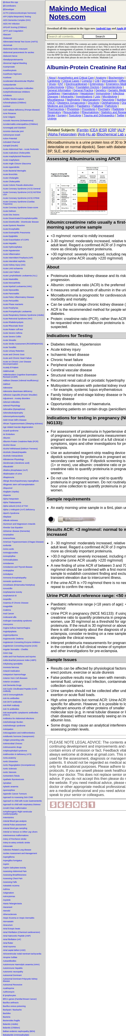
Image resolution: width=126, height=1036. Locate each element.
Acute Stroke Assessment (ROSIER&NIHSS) (23, 344)
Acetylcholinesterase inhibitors (16, 92)
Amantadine (8, 535)
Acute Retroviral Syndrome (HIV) (17, 319)
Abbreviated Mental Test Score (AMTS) (20, 42)
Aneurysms (8, 624)
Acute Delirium (9, 211)
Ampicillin (7, 599)
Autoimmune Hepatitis (13, 968)
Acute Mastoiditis (10, 279)
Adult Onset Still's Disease (14, 420)
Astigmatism (8, 893)
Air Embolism (9, 434)
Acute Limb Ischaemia (13, 268)
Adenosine (8, 388)
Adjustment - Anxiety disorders (16, 398)
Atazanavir (8, 907)
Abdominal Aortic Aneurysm (15, 49)
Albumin (6, 438)
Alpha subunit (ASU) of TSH (15, 506)
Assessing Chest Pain (13, 878)
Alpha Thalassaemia (12, 502)
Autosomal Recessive (12, 985)
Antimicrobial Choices (12, 743)
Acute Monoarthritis (11, 283)
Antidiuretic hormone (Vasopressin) (18, 736)
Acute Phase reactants (13, 304)
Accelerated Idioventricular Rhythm (18, 81)
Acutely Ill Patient (10, 367)
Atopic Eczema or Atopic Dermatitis (18, 918)
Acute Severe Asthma (12, 333)
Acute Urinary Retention (13, 351)
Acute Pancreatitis (11, 293)
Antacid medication (11, 671)
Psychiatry (104, 109)
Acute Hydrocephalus (12, 247)
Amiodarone (8, 563)
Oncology (93, 102)
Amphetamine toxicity (12, 592)
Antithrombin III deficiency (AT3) (17, 754)
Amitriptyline (8, 570)
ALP (121, 130)
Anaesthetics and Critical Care (76, 77)
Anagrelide (8, 606)
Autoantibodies (9, 961)
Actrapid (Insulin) (10, 146)
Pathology (111, 106)
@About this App (10, 2)
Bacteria (6, 1017)
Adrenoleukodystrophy (13, 413)
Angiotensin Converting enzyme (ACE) (20, 646)
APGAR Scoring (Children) (15, 27)
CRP (113, 130)
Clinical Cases (70, 80)
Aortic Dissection (10, 761)
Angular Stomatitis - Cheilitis (15, 649)
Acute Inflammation (11, 254)
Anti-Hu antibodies (11, 698)
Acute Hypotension (11, 250)
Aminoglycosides (10, 553)
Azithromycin (9, 992)
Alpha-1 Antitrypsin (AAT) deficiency (19, 509)
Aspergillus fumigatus (12, 860)
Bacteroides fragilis (11, 1020)
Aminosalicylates (10, 560)
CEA (94, 130)
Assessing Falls (10, 882)
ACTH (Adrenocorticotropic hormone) (19, 13)
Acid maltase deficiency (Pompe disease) (21, 110)
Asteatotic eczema (11, 886)
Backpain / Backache (12, 1010)
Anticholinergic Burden (13, 722)
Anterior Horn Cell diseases (15, 678)
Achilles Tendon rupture (13, 99)
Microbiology (109, 96)
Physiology (73, 109)
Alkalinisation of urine (12, 474)
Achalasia (7, 95)
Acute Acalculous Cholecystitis (16, 153)
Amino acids (8, 549)
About (52, 77)
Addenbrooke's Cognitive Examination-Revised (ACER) (20, 376)
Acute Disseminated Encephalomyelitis (20, 218)
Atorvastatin (8, 921)
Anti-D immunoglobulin (13, 695)
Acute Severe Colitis (12, 336)
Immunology (103, 93)
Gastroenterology (112, 87)
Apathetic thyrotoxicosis (13, 779)
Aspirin (6, 864)
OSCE (51, 102)
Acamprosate (9, 67)
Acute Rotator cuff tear (13, 329)
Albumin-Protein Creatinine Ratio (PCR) (20, 441)
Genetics (100, 90)
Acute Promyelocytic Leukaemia (17, 311)
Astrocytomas (9, 896)
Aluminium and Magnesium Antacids (19, 524)
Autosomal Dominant (12, 975)
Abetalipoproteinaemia (13, 59)
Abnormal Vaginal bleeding (15, 63)
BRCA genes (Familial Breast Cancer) (20, 999)
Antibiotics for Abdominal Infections (18, 718)
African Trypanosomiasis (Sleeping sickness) (23, 423)
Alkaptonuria (8, 477)
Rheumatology (90, 112)
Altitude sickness (10, 520)
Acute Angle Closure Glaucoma (17, 163)
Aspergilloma (9, 857)
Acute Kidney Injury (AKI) (14, 265)
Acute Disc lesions (11, 215)
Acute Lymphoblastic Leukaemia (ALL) (20, 276)
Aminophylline (9, 556)
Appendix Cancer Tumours (15, 794)
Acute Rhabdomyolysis (13, 322)
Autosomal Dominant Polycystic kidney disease (20, 980)
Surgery (62, 115)
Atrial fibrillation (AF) (12, 939)
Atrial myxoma (9, 946)
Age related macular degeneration (18, 427)
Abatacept (7, 38)
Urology (52, 118)
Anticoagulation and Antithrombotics (19, 733)
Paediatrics (83, 106)
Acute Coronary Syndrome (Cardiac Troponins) (19, 203)
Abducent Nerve (10, 56)
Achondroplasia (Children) (14, 103)
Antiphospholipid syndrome (15, 751)
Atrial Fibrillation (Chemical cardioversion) (21, 932)
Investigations (84, 96)
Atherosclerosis (10, 914)
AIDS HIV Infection (11, 24)
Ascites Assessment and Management (20, 853)
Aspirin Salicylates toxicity (14, 868)
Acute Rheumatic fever (13, 326)
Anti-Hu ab (87, 134)
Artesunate (8, 846)
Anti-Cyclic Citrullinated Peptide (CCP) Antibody (20, 690)
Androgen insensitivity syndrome (17, 621)
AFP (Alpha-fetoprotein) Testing (17, 16)
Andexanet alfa (9, 617)
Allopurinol (7, 488)
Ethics (70, 87)
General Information (59, 90)
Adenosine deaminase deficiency (17, 391)
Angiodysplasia (10, 631)
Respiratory (54, 112)
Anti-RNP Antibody (11, 705)
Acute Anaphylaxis (11, 160)
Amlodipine (8, 574)
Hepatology (87, 93)
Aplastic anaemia (10, 786)
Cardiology (53, 80)
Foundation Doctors (87, 87)
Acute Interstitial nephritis (14, 261)
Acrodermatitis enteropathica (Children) (20, 124)
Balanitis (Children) (11, 1028)
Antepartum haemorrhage (14, 674)
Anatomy (101, 77)
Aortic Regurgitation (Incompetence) (19, 765)
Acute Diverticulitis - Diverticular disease (21, 222)
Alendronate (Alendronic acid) (16, 463)
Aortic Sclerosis (10, 769)
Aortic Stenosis (9, 772)
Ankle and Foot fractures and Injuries (19, 656)
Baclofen (7, 1013)
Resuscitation (71, 112)
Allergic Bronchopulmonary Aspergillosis (21, 481)
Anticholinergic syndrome (14, 726)
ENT (60, 84)
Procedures (88, 109)
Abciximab (7, 45)
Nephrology (73, 99)
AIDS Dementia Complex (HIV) (17, 20)
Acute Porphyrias (10, 308)
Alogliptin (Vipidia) (11, 492)
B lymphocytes (9, 995)
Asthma (6, 889)
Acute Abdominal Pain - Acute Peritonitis (21, 149)
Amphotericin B (10, 596)
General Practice (83, 90)
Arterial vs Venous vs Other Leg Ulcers (20, 832)
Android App (103, 28)
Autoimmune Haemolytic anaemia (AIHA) (21, 964)
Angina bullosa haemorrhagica (16, 628)
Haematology (70, 93)
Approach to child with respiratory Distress (21, 804)
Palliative (97, 106)
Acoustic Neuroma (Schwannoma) (18, 120)
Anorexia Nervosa (11, 667)
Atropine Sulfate (10, 957)
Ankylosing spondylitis (13, 664)
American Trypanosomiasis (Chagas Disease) (23, 542)
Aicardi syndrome (11, 431)
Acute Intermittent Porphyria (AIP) (18, 258)
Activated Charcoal (11, 142)
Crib (96, 80)
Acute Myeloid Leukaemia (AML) (17, 286)
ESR (103, 130)
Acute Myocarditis (11, 290)
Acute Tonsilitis (9, 347)
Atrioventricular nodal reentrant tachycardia (22, 954)
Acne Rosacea (9, 113)
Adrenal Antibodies (11, 402)
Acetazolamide (9, 85)
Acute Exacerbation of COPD (16, 240)
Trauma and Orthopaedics (99, 115)
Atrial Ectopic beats (11, 929)
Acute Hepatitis (10, 243)
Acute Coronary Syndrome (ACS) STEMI (21, 198)
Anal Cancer (8, 613)
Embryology (97, 84)
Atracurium (8, 925)
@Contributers (9, 6)
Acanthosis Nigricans (12, 74)
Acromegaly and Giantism (14, 128)
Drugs (52, 84)
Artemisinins (8, 817)
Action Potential (10, 138)
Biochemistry (116, 77)
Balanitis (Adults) (10, 1024)
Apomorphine (9, 790)
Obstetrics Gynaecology (71, 102)
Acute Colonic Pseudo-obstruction (18, 185)
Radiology (118, 109)
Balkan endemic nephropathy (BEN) (19, 1031)
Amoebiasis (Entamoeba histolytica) (19, 585)
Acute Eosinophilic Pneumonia (16, 232)
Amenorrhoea (9, 538)
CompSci (87, 80)
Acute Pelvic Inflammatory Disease (18, 297)
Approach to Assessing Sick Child (18, 797)
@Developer (8, 9)
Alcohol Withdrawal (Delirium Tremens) (20, 449)
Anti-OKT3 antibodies (12, 702)
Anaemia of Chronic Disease (15, 603)
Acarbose (7, 77)
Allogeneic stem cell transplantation (18, 484)
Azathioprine (8, 988)
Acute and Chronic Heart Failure (17, 358)
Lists (97, 96)
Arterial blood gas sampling (15, 828)
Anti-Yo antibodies (11, 709)
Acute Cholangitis (11, 178)
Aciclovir (6, 106)
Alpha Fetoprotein (11, 499)
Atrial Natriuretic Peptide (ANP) (17, 936)
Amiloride (7, 545)
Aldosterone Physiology (13, 459)
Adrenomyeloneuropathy (14, 416)
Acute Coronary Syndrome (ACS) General (21, 189)
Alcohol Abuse (9, 445)
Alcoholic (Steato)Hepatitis (15, 452)
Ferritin (83, 130)
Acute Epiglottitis (10, 236)
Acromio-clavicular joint (13, 131)
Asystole (6, 900)
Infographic (67, 96)
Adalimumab (8, 371)
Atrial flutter (8, 943)
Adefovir (6, 384)
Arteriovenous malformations (16, 835)
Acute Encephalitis (11, 229)
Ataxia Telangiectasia (12, 903)
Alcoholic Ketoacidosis (13, 456)
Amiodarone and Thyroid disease (17, 567)
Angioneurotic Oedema (13, 639)
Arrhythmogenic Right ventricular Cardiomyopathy (17, 813)
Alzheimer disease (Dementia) (16, 531)
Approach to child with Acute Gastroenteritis (22, 801)
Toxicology (75, 115)
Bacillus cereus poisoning (14, 1006)
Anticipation (8, 729)
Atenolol (6, 911)
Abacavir (7, 34)
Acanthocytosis (10, 70)
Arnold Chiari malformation (15, 808)
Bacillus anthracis (11, 1002)
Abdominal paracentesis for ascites (18, 52)
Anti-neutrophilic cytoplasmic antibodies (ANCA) (20, 714)
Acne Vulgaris (9, 117)
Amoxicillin (8, 588)
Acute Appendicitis (11, 167)
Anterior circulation (11, 682)
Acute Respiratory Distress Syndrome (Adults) (23, 315)
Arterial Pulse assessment (14, 825)
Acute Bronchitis (10, 174)
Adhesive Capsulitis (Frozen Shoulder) (20, 395)
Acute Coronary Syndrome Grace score (20, 207)
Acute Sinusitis (9, 340)
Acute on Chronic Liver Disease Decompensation (17, 363)
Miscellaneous (55, 99)
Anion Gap (8, 653)
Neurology (108, 99)
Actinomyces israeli (11, 135)
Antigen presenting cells (13, 740)
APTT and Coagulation (13, 31)
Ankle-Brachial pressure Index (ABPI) (19, 660)
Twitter (120, 115)
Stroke (51, 115)
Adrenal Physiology (11, 405)
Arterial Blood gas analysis (15, 821)
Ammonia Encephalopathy (14, 578)
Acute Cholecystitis (11, 181)
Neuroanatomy (91, 99)
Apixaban (7, 783)
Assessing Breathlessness (14, 875)
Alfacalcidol (8, 466)
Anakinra (7, 610)
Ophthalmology (110, 102)
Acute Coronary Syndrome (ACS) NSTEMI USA (22, 193)
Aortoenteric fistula (11, 776)
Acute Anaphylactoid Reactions (17, 156)
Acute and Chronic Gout (13, 354)
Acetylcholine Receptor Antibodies (18, 88)
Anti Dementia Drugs (12, 685)
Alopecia (7, 495)
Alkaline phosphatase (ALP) (15, 470)
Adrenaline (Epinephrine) (14, 409)
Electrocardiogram (76, 84)
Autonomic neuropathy (13, 972)
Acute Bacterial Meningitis (14, 171)
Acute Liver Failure (11, 272)
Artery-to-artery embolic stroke (16, 842)
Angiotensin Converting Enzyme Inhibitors (21, 642)
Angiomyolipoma (10, 635)
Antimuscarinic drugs (12, 747)
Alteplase (7, 517)
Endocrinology (55, 87)
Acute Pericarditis (11, 301)
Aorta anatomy (9, 758)
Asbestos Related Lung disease (17, 850)
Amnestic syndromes (12, 581)
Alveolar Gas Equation (13, 527)
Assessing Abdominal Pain (15, 871)
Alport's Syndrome (11, 513)
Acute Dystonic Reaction (14, 225)
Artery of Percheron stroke (14, 839)
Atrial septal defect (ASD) (14, 950)
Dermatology (109, 80)
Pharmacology (56, 109)
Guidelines (53, 93)
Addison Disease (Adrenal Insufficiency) (20, 380)
